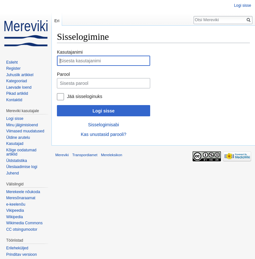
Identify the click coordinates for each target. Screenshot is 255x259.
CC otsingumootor (21, 229)
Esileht (12, 62)
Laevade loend (19, 87)
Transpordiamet (84, 155)
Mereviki (62, 155)
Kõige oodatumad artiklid (21, 152)
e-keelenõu (15, 204)
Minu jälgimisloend (22, 125)
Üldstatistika (16, 160)
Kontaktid (14, 100)
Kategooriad (16, 81)
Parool (63, 74)
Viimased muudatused (25, 131)
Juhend (12, 173)
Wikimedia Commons (24, 223)
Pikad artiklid (17, 93)
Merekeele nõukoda (23, 192)
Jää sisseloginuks (84, 96)
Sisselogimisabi (103, 124)
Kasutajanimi (70, 52)
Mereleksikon (111, 155)
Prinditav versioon (21, 254)
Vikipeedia (15, 210)
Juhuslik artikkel (19, 75)
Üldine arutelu (18, 137)
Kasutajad (14, 143)
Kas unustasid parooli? (103, 134)
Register (13, 68)
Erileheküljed (17, 248)
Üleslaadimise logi (21, 167)
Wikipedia (14, 217)
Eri (56, 20)
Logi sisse (103, 110)
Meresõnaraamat (20, 198)
